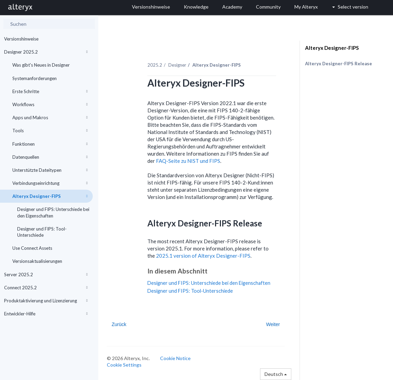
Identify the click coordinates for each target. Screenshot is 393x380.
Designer (177, 65)
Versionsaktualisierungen (37, 261)
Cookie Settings (124, 365)
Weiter (273, 324)
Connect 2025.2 (46, 287)
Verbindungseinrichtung (50, 183)
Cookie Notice (175, 358)
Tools (50, 130)
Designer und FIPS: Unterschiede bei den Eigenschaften (53, 212)
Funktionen (50, 144)
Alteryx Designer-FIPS (50, 196)
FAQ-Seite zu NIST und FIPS (188, 161)
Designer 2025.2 (46, 52)
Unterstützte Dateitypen (50, 170)
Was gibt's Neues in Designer (41, 65)
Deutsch (276, 374)
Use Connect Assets (32, 248)
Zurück (119, 324)
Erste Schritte (50, 91)
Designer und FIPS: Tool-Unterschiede (42, 232)
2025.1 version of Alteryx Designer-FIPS (203, 256)
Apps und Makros (50, 117)
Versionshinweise (21, 39)
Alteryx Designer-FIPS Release (338, 63)
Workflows (50, 104)
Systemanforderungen (34, 78)
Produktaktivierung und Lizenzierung (46, 300)
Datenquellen (50, 157)
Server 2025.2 (46, 274)
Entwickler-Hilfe (46, 313)
